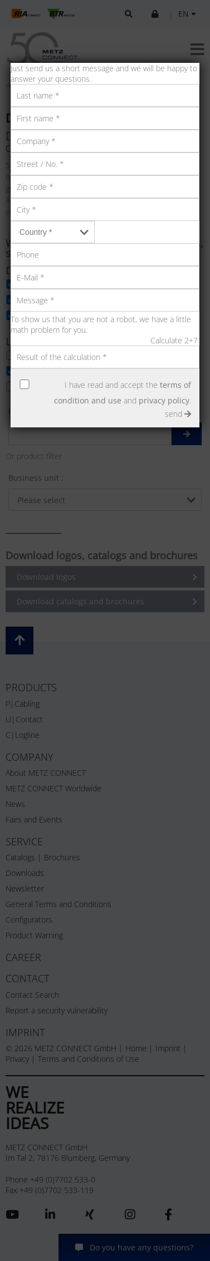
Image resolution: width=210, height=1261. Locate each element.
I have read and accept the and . (122, 393)
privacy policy (164, 400)
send (178, 413)
